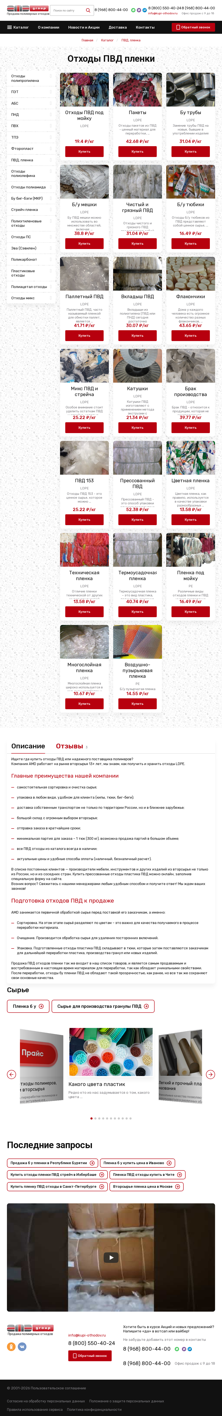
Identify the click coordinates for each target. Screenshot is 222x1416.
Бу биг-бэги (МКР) (27, 198)
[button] (11, 1074)
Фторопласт (22, 148)
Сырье (18, 990)
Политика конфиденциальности (94, 1410)
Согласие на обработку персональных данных (46, 1401)
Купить (84, 152)
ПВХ (14, 126)
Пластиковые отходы (23, 273)
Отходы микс (22, 298)
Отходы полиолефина (23, 173)
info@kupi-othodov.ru (163, 13)
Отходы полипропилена (25, 78)
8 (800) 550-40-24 (164, 8)
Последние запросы (50, 1145)
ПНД (15, 114)
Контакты (145, 27)
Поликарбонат (24, 259)
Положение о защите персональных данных (126, 1401)
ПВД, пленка (22, 160)
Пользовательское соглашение (58, 1388)
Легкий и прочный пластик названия (186, 1085)
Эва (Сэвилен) (23, 248)
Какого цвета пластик (97, 1084)
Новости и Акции (84, 27)
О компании (48, 27)
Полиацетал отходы (29, 287)
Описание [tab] (28, 746)
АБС (14, 103)
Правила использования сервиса (35, 1410)
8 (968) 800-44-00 (111, 10)
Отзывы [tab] (69, 746)
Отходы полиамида (28, 187)
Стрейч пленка (24, 209)
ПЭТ (14, 92)
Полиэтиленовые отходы (26, 223)
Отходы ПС (21, 237)
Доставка (118, 27)
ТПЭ (14, 137)
